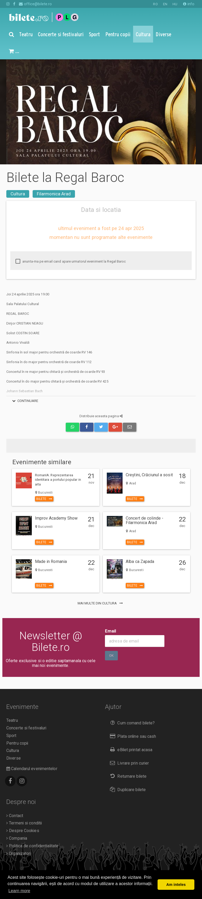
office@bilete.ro (35, 4)
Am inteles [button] (176, 884)
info (188, 4)
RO (155, 4)
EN (165, 4)
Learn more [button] (19, 890)
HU (175, 4)
